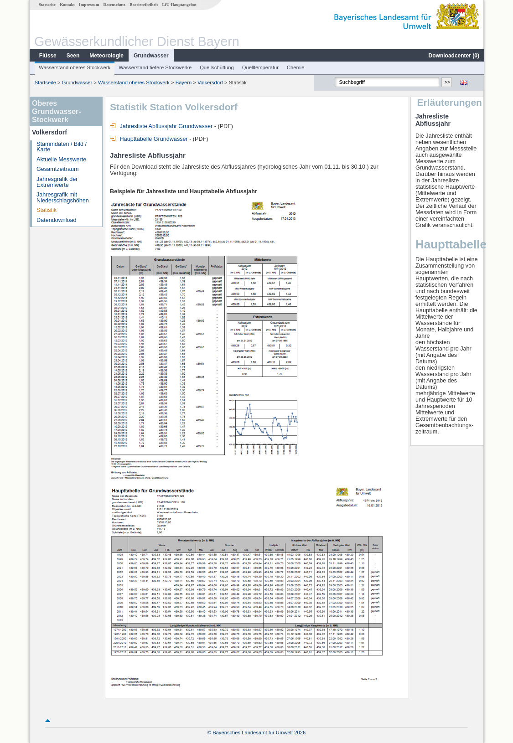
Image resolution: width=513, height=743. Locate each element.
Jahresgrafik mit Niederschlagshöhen (62, 197)
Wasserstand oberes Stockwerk (74, 67)
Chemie (295, 67)
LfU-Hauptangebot (179, 4)
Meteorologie (106, 55)
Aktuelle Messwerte (61, 159)
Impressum (88, 4)
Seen (72, 55)
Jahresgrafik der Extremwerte (56, 182)
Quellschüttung (216, 67)
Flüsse (47, 55)
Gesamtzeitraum (57, 169)
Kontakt (66, 4)
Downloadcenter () (453, 55)
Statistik (46, 210)
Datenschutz (114, 4)
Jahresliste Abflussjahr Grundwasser (160, 126)
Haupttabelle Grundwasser (148, 139)
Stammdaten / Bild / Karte (61, 147)
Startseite (46, 4)
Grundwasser (150, 55)
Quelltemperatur (260, 67)
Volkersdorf (210, 82)
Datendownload (56, 220)
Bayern (183, 82)
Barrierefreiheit (143, 4)
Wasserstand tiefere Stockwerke (154, 67)
